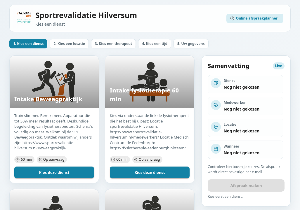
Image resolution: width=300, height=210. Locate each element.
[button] (28, 43)
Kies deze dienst (54, 172)
